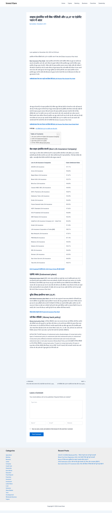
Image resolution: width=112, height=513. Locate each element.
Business (84, 3)
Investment (9, 484)
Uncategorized (10, 497)
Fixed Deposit (10, 477)
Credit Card (9, 468)
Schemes (8, 490)
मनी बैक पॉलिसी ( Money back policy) (42, 145)
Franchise (93, 3)
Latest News (9, 486)
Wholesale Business (12, 499)
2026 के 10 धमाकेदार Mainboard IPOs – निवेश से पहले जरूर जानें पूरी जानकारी (79, 457)
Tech (7, 495)
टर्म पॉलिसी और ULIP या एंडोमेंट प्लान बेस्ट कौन (47, 131)
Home (63, 3)
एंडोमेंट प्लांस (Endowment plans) (40, 141)
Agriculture (9, 457)
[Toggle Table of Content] (60, 136)
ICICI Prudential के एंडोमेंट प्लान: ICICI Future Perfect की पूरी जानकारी (49, 271)
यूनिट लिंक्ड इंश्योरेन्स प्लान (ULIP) (40, 143)
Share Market (10, 493)
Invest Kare (11, 3)
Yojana (70, 3)
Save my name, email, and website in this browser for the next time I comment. (52, 431)
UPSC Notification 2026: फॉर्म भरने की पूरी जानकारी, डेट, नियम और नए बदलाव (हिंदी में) (81, 464)
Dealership (102, 3)
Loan (7, 488)
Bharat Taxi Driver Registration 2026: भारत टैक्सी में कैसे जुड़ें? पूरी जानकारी (78, 459)
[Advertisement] (56, 39)
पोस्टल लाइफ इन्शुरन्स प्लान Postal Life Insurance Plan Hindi (46, 314)
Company (9, 466)
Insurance (9, 482)
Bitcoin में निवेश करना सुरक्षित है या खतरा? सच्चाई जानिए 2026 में (74, 462)
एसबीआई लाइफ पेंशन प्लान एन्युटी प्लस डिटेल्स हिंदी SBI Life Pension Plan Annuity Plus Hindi (55, 78)
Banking (77, 3)
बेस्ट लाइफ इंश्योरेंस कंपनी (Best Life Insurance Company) (47, 139)
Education (9, 475)
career (8, 464)
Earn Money (9, 473)
